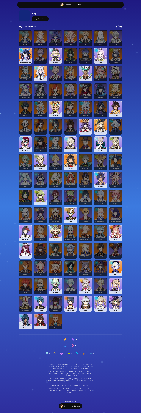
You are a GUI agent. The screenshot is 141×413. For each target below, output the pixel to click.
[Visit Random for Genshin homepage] (70, 5)
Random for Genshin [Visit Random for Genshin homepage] (70, 406)
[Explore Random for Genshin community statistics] (40, 18)
